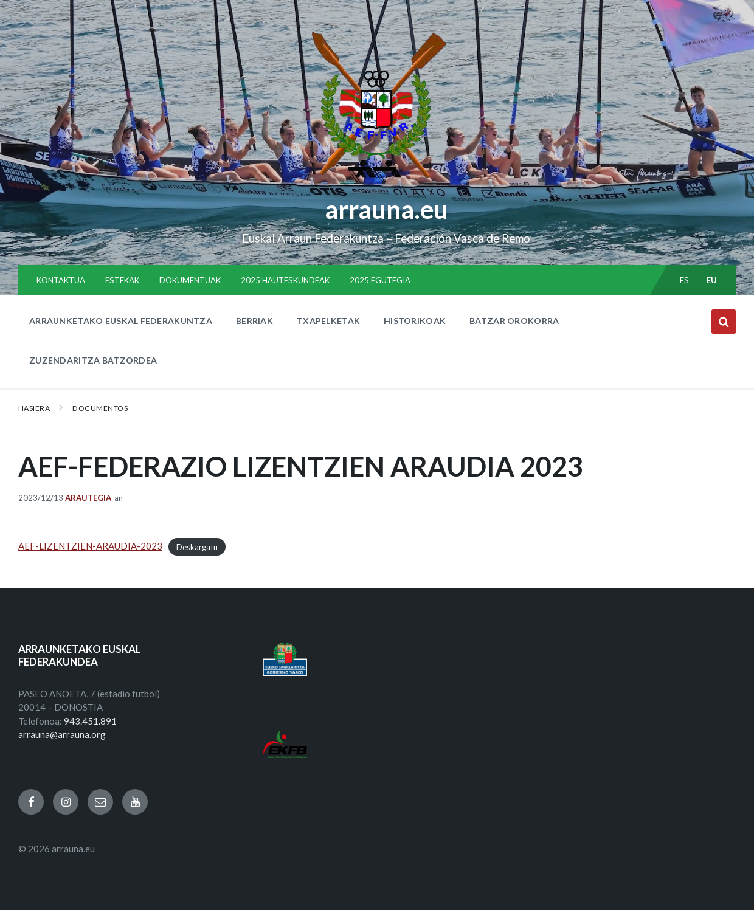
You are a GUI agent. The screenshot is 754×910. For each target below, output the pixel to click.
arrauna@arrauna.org (62, 734)
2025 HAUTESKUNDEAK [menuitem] (285, 280)
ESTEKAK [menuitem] (122, 280)
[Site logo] (377, 183)
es (685, 280)
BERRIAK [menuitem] (254, 320)
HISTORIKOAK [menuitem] (415, 320)
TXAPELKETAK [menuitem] (328, 320)
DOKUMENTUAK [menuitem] (190, 280)
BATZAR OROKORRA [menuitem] (514, 320)
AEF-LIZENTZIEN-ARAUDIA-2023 (90, 545)
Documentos (100, 408)
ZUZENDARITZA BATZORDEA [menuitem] (93, 360)
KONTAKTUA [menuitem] (60, 280)
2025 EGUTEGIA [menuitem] (380, 280)
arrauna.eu (386, 208)
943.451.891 (90, 720)
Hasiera (34, 408)
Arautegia (88, 498)
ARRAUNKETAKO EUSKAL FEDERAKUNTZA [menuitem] (120, 320)
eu (712, 280)
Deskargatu (197, 546)
